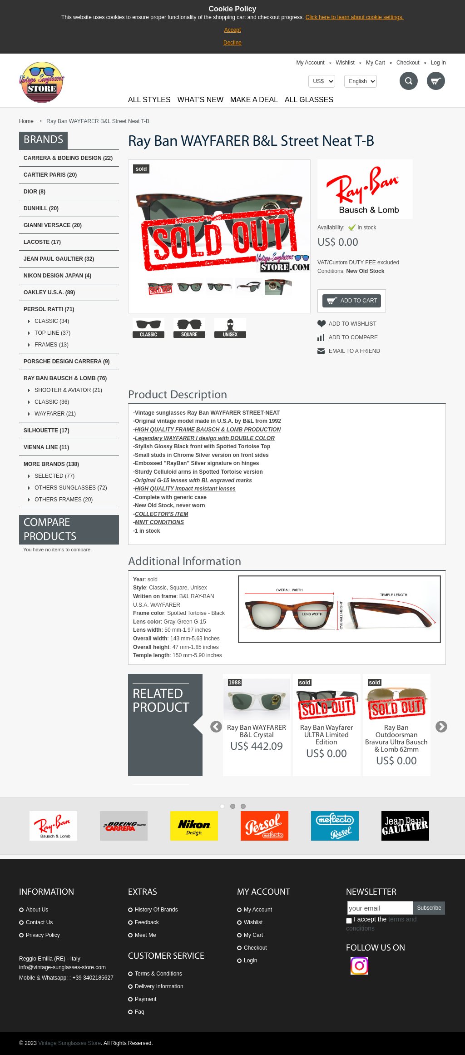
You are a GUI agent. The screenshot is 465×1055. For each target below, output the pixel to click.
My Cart (375, 62)
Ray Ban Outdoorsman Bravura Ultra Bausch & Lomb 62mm (396, 738)
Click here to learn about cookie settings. (355, 17)
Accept (232, 30)
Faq (139, 1012)
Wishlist (345, 62)
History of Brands (156, 909)
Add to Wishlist (352, 324)
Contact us (39, 922)
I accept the (381, 924)
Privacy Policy (43, 935)
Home (26, 121)
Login (250, 960)
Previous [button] (213, 724)
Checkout (408, 62)
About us (37, 909)
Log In (438, 62)
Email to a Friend (354, 351)
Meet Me (145, 935)
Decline (232, 43)
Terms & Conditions (158, 974)
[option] (257, 725)
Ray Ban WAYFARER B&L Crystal (256, 731)
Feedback (147, 922)
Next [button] (439, 724)
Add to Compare (353, 337)
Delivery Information (159, 986)
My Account (311, 62)
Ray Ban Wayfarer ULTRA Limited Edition (326, 735)
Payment (145, 999)
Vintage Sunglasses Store (69, 1043)
